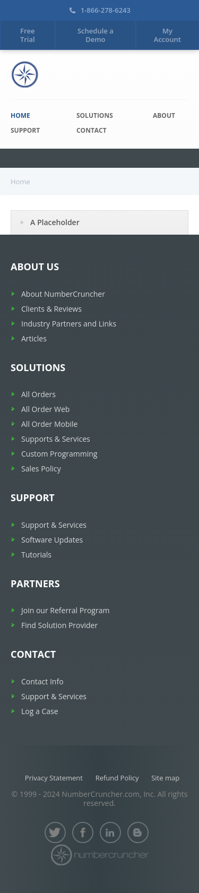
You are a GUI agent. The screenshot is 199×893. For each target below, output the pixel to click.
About (164, 115)
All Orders (38, 394)
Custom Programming (59, 454)
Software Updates (52, 540)
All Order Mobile (49, 424)
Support (25, 130)
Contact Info (42, 681)
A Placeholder (55, 222)
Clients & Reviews (51, 309)
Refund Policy (117, 778)
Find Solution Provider (59, 625)
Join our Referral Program (65, 610)
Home (20, 115)
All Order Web (45, 409)
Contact (91, 130)
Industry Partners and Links (68, 324)
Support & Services (53, 525)
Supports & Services (55, 439)
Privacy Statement (54, 778)
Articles (34, 338)
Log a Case (39, 711)
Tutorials (36, 554)
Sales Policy (41, 468)
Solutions (94, 115)
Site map (165, 778)
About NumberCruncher (63, 294)
